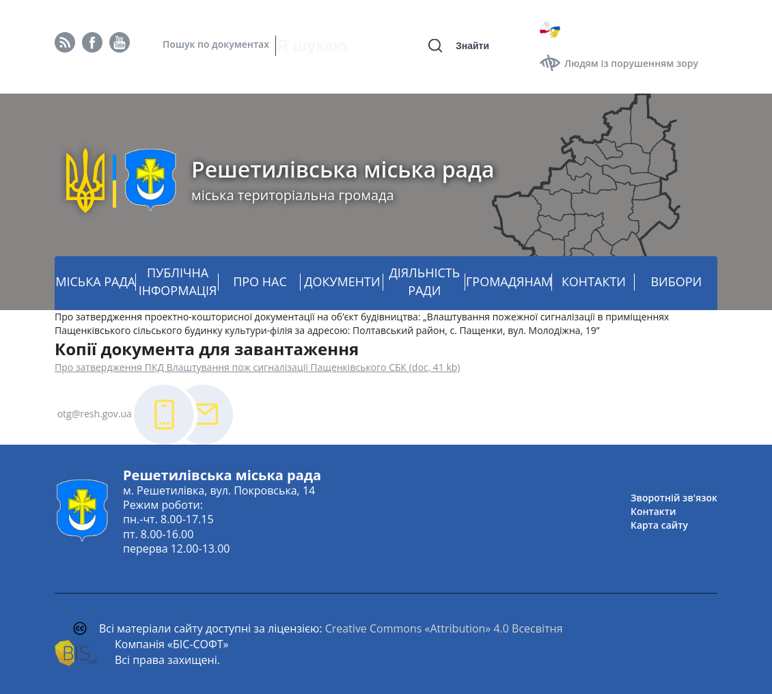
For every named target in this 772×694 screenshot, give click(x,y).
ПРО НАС (260, 281)
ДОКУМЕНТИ (342, 281)
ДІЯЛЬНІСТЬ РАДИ (424, 281)
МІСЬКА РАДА (95, 281)
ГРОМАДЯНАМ (509, 281)
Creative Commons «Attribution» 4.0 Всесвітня (444, 628)
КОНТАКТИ (594, 281)
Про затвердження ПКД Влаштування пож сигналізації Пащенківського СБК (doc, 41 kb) (257, 367)
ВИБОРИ (676, 281)
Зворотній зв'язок (674, 497)
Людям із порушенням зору (631, 63)
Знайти (472, 45)
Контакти (653, 511)
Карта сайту (659, 524)
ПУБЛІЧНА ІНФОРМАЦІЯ (178, 281)
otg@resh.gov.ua (94, 413)
